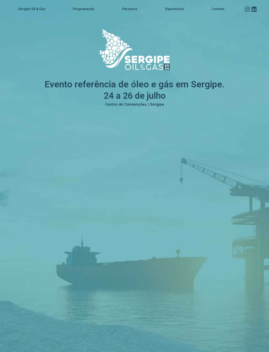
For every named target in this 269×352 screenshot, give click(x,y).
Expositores (174, 9)
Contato (218, 9)
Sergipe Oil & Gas (31, 9)
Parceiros (129, 9)
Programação (83, 9)
